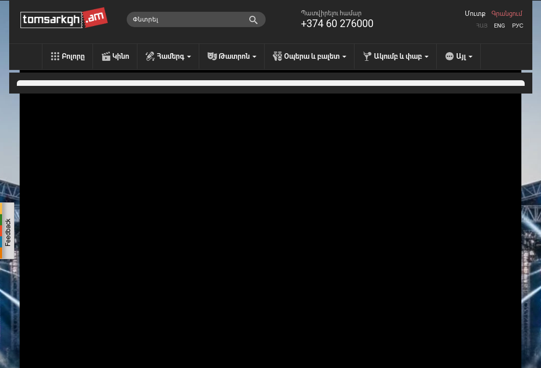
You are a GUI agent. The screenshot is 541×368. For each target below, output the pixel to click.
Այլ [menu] (464, 56)
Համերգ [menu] (174, 56)
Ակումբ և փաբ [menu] (401, 56)
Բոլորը (73, 56)
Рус (517, 25)
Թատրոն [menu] (237, 56)
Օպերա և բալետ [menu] (315, 56)
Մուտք (475, 14)
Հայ (481, 25)
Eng (499, 25)
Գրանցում (506, 14)
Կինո (120, 56)
